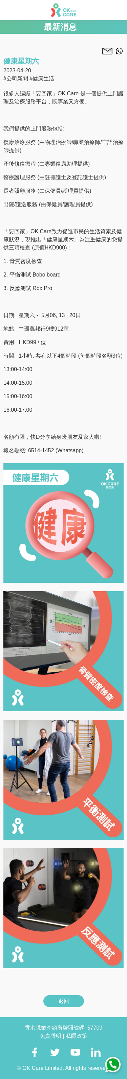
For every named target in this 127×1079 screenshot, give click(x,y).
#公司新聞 (15, 78)
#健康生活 (41, 78)
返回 (63, 1001)
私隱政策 (76, 1036)
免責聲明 (51, 1036)
